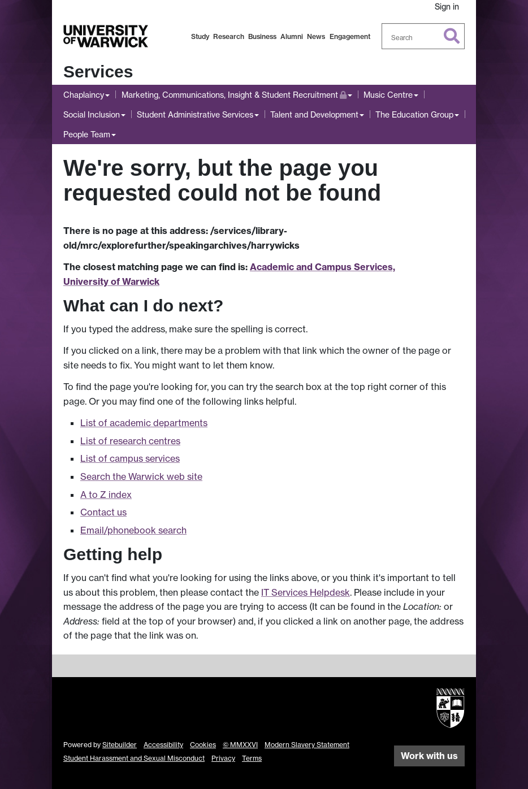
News (316, 36)
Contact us (103, 512)
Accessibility (163, 744)
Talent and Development (314, 114)
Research (228, 36)
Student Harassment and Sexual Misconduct (134, 758)
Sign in (447, 6)
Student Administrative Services (195, 114)
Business (262, 36)
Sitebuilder (119, 744)
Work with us (429, 755)
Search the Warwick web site (141, 476)
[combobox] (423, 36)
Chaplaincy (83, 94)
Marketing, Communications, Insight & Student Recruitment (234, 93)
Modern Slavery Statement (307, 744)
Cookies (203, 744)
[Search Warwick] (423, 36)
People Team (86, 134)
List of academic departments (143, 422)
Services (98, 71)
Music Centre (388, 94)
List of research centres (130, 440)
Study (200, 36)
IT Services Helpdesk (305, 592)
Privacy (223, 758)
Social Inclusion (91, 114)
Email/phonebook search (133, 530)
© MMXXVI (240, 744)
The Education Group (414, 114)
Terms (252, 758)
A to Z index (106, 494)
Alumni (291, 36)
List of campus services (130, 458)
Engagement (350, 36)
